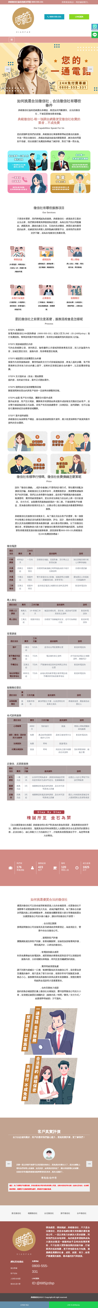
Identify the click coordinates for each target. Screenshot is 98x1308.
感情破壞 (50, 264)
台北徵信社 (49, 1213)
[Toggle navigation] (12, 39)
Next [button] (90, 69)
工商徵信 (41, 302)
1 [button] (45, 97)
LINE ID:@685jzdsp (73, 1305)
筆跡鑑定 (50, 302)
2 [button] (49, 97)
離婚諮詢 (50, 267)
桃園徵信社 (32, 1213)
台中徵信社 (81, 1213)
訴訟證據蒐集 (43, 306)
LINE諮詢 (79, 17)
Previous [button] (8, 69)
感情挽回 (41, 264)
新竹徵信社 (65, 1213)
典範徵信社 (35, 1297)
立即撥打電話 (24, 1305)
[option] (49, 69)
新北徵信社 (16, 1213)
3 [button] (52, 97)
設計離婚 (42, 267)
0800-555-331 (54, 17)
